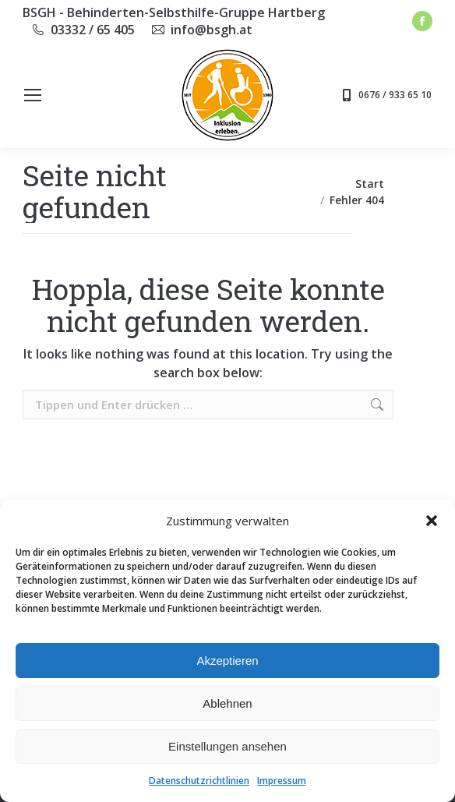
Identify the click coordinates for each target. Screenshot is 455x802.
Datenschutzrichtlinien (199, 780)
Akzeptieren (227, 660)
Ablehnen (227, 703)
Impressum (281, 780)
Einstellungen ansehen (227, 746)
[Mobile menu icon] (32, 95)
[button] (431, 520)
